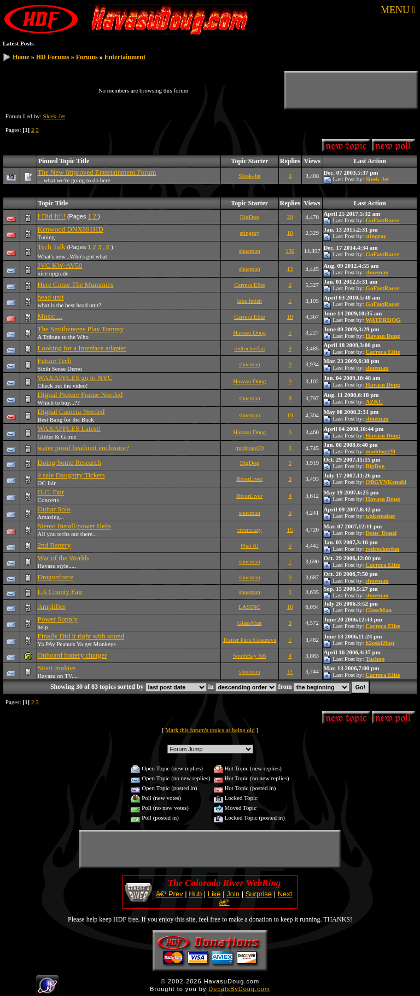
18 (290, 232)
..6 (107, 247)
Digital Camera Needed (71, 411)
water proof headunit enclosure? (83, 448)
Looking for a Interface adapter (82, 348)
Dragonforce (56, 577)
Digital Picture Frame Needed (80, 394)
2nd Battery (54, 545)
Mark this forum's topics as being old (209, 730)
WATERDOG (383, 319)
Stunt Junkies (57, 668)
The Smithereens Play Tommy (81, 329)
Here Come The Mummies (76, 284)
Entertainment (124, 57)
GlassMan (378, 610)
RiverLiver (249, 478)
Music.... (50, 316)
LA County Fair (60, 592)
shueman (249, 250)
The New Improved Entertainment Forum (97, 172)
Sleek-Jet (54, 116)
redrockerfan (249, 348)
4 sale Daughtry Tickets (71, 475)
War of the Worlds (64, 558)
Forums (87, 57)
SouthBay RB (249, 655)
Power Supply (58, 619)
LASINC (249, 606)
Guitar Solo (54, 509)
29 (290, 217)
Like (214, 894)
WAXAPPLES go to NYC (75, 377)
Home (21, 57)
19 (290, 415)
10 (290, 606)
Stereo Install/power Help (74, 526)
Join (233, 894)
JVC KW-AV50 (60, 265)
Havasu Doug (249, 332)
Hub (195, 894)
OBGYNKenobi (385, 482)
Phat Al (250, 545)
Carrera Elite (249, 284)
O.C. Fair (51, 492)
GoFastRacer (382, 220)
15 (290, 529)
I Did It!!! (52, 216)
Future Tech (55, 360)
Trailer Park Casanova (249, 639)
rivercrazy (249, 529)
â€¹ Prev (169, 894)
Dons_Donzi (380, 532)
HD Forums (52, 57)
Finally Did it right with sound (81, 636)
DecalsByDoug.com (239, 989)
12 (290, 269)
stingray (249, 232)
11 (290, 671)
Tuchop (374, 658)
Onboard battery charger (72, 655)
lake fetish (249, 300)
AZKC (374, 401)
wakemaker (380, 516)
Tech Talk (52, 247)
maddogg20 (249, 448)
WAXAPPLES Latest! (69, 428)
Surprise (259, 894)
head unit (51, 297)
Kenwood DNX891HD (70, 229)
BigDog (249, 217)
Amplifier (52, 606)
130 (290, 250)
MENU (398, 9)
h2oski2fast (379, 643)
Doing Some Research (69, 462)
